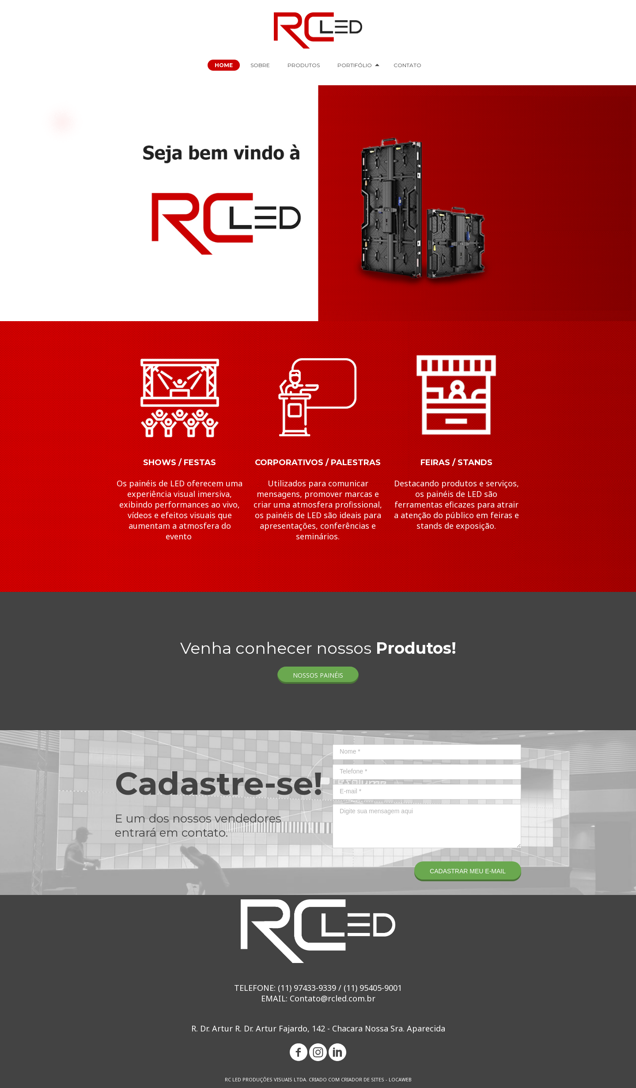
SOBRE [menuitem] (260, 65)
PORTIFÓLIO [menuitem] (354, 65)
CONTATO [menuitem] (407, 65)
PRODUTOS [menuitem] (304, 65)
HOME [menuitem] (224, 65)
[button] (318, 675)
